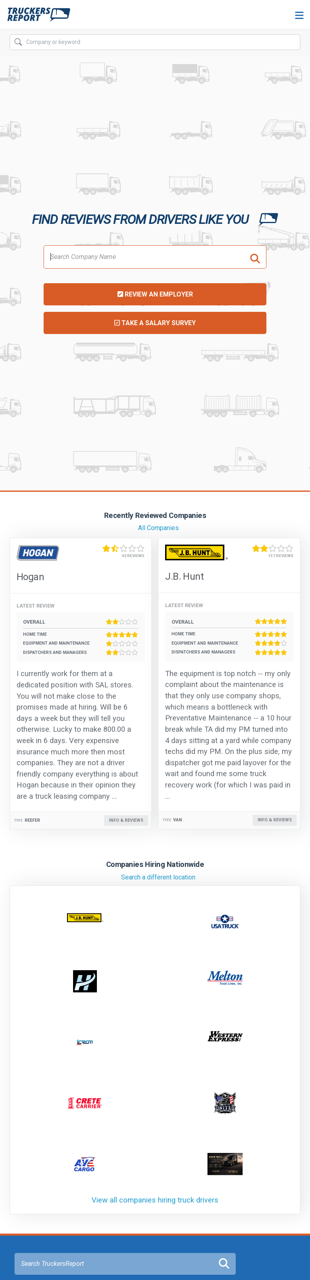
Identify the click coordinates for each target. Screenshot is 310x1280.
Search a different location (158, 877)
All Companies (158, 528)
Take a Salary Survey (155, 323)
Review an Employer (155, 294)
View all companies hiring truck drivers (155, 1200)
